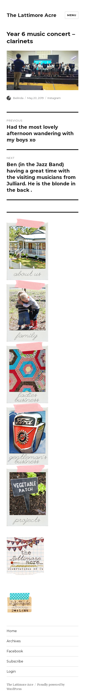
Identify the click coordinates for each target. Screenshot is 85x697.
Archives (14, 641)
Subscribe (15, 661)
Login (11, 671)
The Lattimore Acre (31, 15)
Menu (71, 15)
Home (12, 631)
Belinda (18, 98)
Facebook (15, 651)
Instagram (54, 98)
